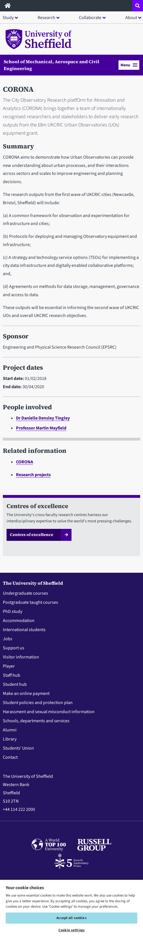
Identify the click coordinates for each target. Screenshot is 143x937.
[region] (71, 908)
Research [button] (46, 18)
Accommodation (18, 620)
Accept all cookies (71, 917)
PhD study (12, 611)
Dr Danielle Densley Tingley (43, 418)
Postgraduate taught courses (30, 602)
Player (9, 666)
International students (24, 630)
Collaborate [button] (90, 18)
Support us (13, 648)
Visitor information (21, 657)
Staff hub (11, 675)
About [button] (131, 18)
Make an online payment (26, 693)
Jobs (7, 639)
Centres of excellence (31, 534)
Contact (10, 757)
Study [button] (8, 18)
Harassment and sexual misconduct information (49, 712)
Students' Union (18, 748)
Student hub (15, 684)
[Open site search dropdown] (137, 5)
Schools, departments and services (36, 721)
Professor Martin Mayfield (41, 428)
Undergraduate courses (25, 593)
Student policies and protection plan (38, 702)
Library (10, 739)
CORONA (24, 462)
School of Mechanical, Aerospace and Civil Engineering (51, 64)
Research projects (33, 475)
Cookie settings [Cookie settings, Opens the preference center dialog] (71, 930)
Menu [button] (128, 65)
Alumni (10, 730)
